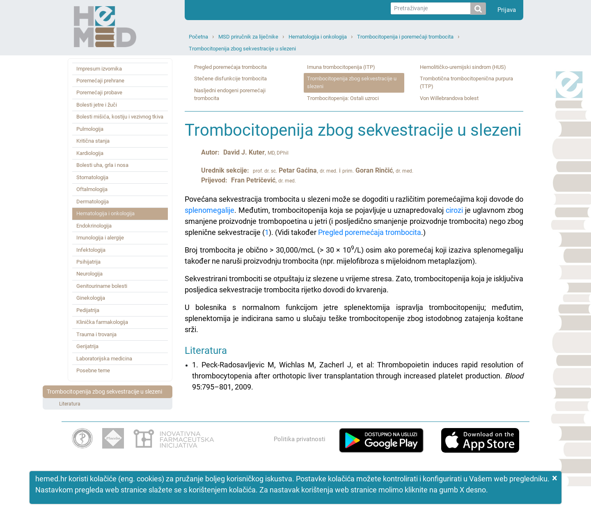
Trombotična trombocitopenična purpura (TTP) (466, 82)
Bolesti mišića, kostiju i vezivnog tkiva (119, 117)
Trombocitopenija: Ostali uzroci (343, 98)
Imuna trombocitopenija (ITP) (341, 67)
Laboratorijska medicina (104, 358)
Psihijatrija (88, 262)
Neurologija (89, 274)
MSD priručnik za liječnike (248, 37)
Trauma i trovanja (96, 334)
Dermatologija (92, 201)
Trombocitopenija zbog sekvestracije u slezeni (242, 49)
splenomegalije (209, 210)
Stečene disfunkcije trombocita (230, 78)
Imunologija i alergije (100, 238)
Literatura (69, 404)
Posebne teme (93, 370)
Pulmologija (89, 129)
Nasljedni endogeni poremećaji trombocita (230, 94)
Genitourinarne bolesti (101, 286)
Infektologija (90, 250)
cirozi (454, 210)
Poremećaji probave (99, 92)
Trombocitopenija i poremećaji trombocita (405, 37)
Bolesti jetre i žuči (96, 105)
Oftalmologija (92, 189)
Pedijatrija (87, 310)
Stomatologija (92, 177)
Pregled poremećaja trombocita (230, 67)
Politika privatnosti (299, 439)
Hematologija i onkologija (318, 37)
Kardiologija (89, 153)
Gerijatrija (87, 346)
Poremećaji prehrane (100, 80)
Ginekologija (90, 298)
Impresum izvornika (99, 69)
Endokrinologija (94, 226)
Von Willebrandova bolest (449, 98)
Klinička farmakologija (102, 322)
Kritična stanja (93, 141)
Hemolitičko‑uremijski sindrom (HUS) (463, 67)
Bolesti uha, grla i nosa (102, 165)
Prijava (506, 10)
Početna (198, 37)
